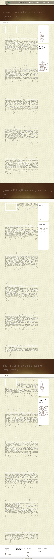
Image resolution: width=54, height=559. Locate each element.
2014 (28, 556)
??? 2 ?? (9, 353)
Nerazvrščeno (5, 22)
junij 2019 (41, 30)
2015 (28, 554)
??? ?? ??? (10, 540)
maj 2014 (41, 40)
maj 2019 (41, 31)
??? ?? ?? (10, 354)
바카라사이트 (15, 302)
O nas (48, 2)
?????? (9, 356)
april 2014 (41, 41)
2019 (28, 550)
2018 (28, 552)
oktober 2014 (42, 39)
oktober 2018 (42, 36)
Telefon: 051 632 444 (8, 554)
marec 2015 (41, 37)
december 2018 (42, 35)
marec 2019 (41, 33)
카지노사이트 (10, 393)
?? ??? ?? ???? (10, 352)
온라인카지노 (15, 100)
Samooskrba (30, 2)
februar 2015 (42, 38)
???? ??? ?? (10, 355)
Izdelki (44, 2)
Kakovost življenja (22, 2)
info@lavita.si (7, 553)
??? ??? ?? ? (10, 541)
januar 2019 (42, 34)
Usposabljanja (37, 2)
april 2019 (41, 32)
